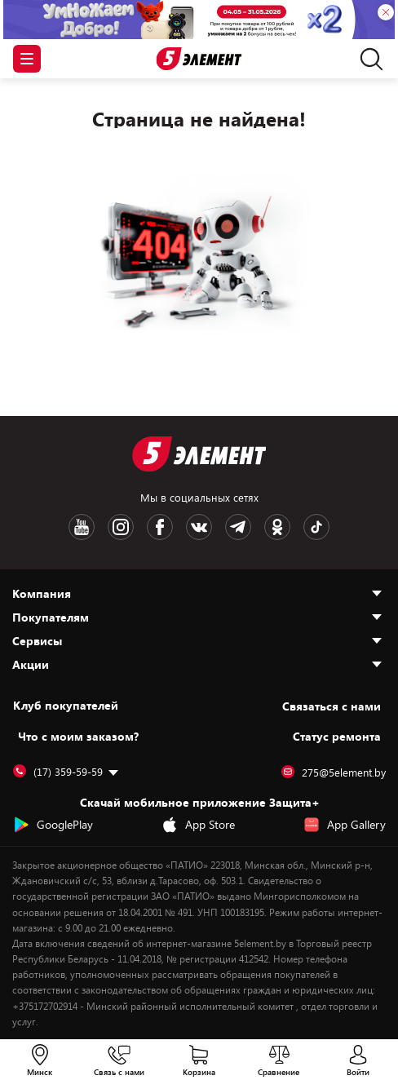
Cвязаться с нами (331, 706)
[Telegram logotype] (238, 527)
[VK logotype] (199, 527)
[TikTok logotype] (316, 527)
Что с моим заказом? (78, 736)
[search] (367, 59)
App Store (198, 825)
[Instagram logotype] (121, 527)
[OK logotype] (277, 527)
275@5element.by (333, 772)
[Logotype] (199, 59)
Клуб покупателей (65, 705)
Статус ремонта (337, 736)
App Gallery (344, 825)
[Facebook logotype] (160, 527)
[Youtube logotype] (82, 527)
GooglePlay (53, 825)
